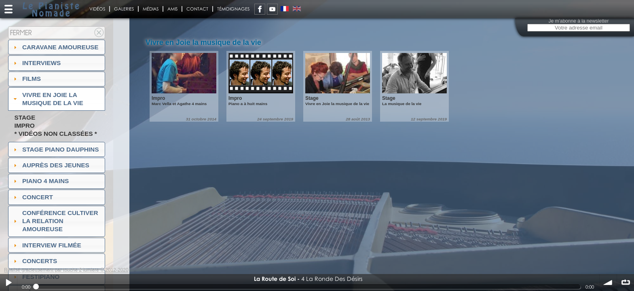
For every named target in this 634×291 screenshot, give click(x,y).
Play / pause (8, 282)
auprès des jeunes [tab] (50, 165)
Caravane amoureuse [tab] (55, 47)
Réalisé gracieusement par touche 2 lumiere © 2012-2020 (66, 270)
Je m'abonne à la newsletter (578, 21)
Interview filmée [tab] (46, 245)
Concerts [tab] (34, 260)
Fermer (21, 32)
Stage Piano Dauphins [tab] (55, 149)
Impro (24, 125)
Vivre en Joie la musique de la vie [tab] (47, 98)
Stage (24, 117)
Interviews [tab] (36, 62)
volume (608, 282)
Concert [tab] (32, 197)
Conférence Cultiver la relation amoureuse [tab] (55, 220)
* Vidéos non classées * (55, 133)
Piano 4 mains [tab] (40, 180)
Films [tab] (26, 78)
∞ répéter (625, 282)
